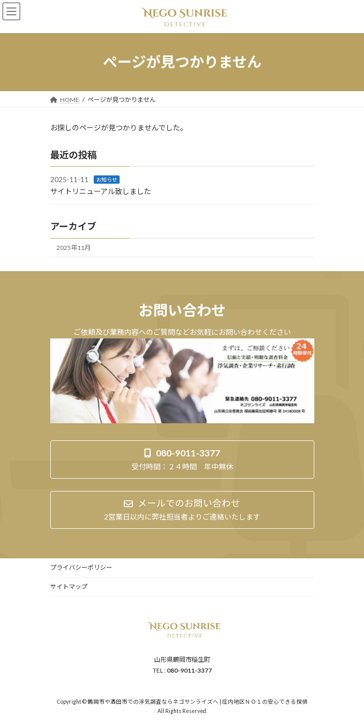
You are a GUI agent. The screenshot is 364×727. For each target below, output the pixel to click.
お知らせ (106, 179)
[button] (182, 459)
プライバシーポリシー (81, 567)
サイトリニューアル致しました (100, 191)
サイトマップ (69, 586)
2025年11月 (73, 247)
